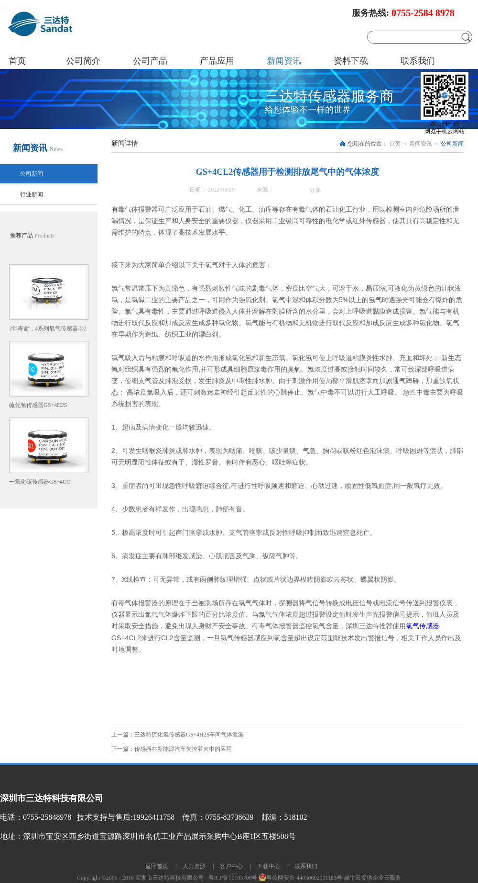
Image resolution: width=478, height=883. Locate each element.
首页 (17, 61)
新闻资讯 (420, 143)
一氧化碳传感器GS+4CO (40, 481)
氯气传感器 (422, 626)
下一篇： (171, 749)
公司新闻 (452, 143)
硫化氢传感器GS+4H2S (38, 405)
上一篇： (177, 734)
